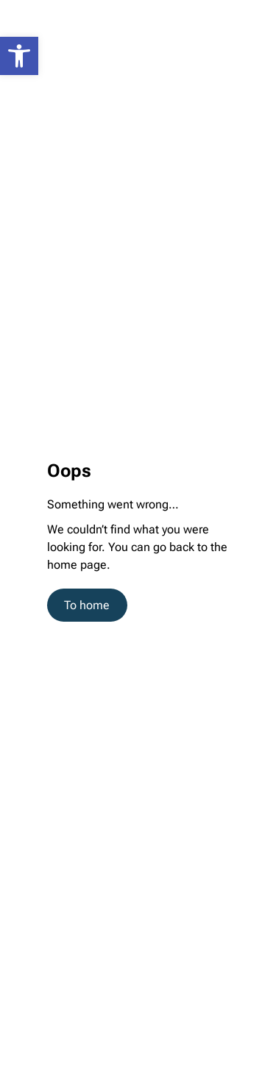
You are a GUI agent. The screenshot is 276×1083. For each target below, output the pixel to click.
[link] (19, 56)
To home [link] (87, 605)
